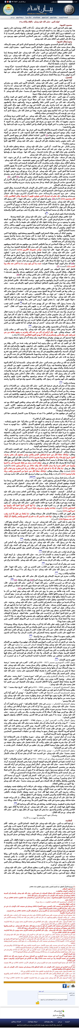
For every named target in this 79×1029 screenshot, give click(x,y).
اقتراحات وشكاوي (16, 1021)
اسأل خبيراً (28, 17)
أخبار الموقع (45, 17)
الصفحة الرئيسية (63, 17)
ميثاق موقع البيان (48, 1021)
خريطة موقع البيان (32, 1021)
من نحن (13, 17)
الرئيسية (67, 1021)
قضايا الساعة (36, 17)
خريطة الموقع (20, 17)
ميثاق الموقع (53, 17)
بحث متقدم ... (54, 1)
